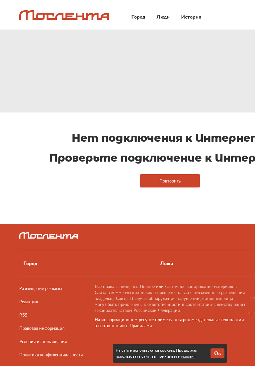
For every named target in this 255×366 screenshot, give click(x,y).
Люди (163, 17)
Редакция (28, 301)
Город (138, 17)
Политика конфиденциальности (51, 354)
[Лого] (64, 15)
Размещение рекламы (40, 288)
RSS (23, 315)
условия (188, 356)
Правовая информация (41, 328)
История (191, 17)
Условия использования (43, 341)
